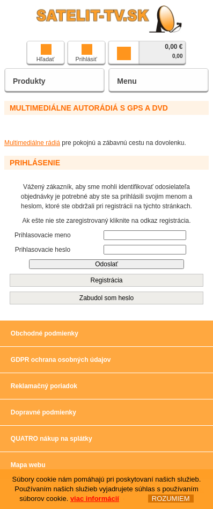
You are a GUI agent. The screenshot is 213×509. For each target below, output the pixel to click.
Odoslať (106, 264)
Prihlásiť (86, 53)
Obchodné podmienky (44, 333)
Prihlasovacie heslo (42, 249)
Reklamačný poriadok (44, 386)
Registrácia (106, 280)
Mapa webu (28, 465)
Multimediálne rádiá (32, 143)
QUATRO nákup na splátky (51, 438)
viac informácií (94, 500)
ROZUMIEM (171, 500)
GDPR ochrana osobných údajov (61, 359)
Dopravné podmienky (43, 412)
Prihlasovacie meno (42, 235)
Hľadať (45, 53)
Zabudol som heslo (106, 298)
